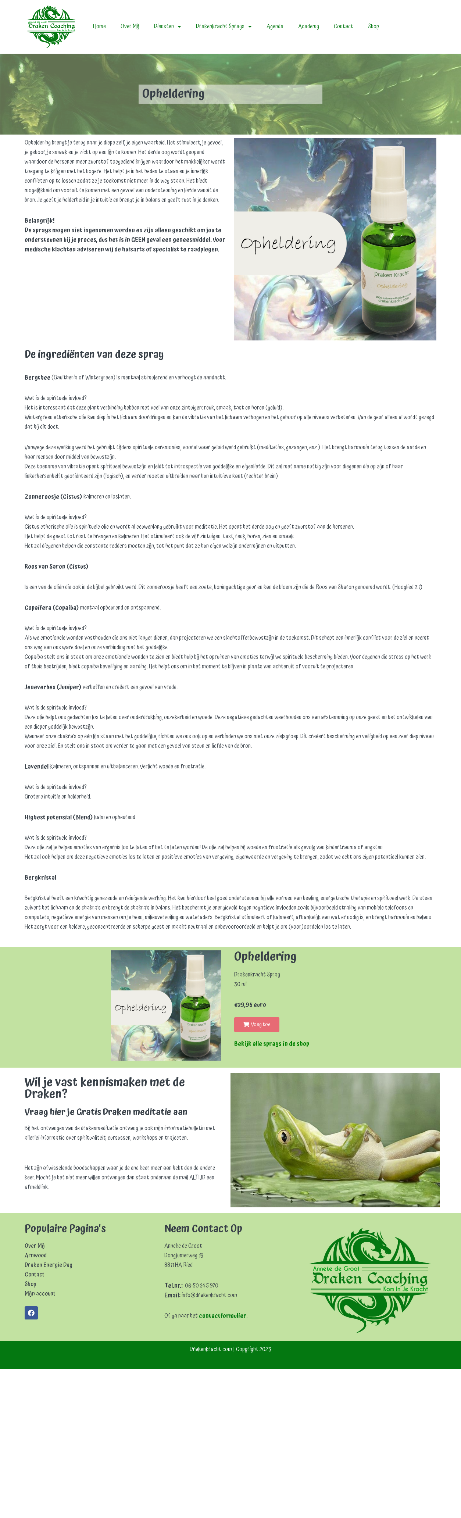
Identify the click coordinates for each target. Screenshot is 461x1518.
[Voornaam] (76, 1207)
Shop (376, 27)
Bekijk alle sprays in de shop (272, 1062)
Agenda (276, 27)
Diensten (168, 26)
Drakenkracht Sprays (225, 26)
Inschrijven (76, 1242)
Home (99, 27)
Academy (310, 27)
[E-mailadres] (76, 1191)
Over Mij (130, 27)
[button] (256, 1042)
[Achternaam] (76, 1223)
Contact (346, 27)
